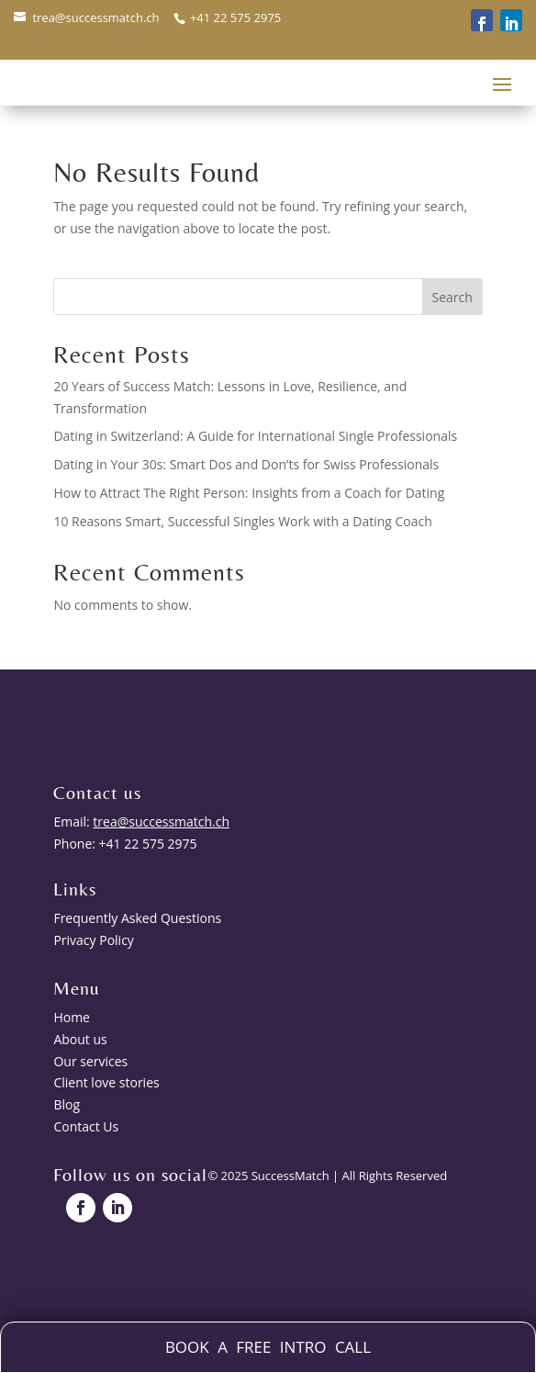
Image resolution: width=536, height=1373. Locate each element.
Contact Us (85, 1126)
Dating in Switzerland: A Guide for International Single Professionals (255, 436)
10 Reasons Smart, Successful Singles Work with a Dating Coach (242, 521)
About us (79, 1039)
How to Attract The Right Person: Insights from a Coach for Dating (248, 492)
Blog (66, 1104)
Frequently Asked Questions (137, 918)
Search (451, 297)
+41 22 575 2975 (234, 17)
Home (71, 1017)
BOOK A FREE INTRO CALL (268, 1346)
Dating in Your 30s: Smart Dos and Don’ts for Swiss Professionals (246, 464)
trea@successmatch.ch (95, 17)
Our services (90, 1061)
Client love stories (106, 1082)
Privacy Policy (93, 940)
